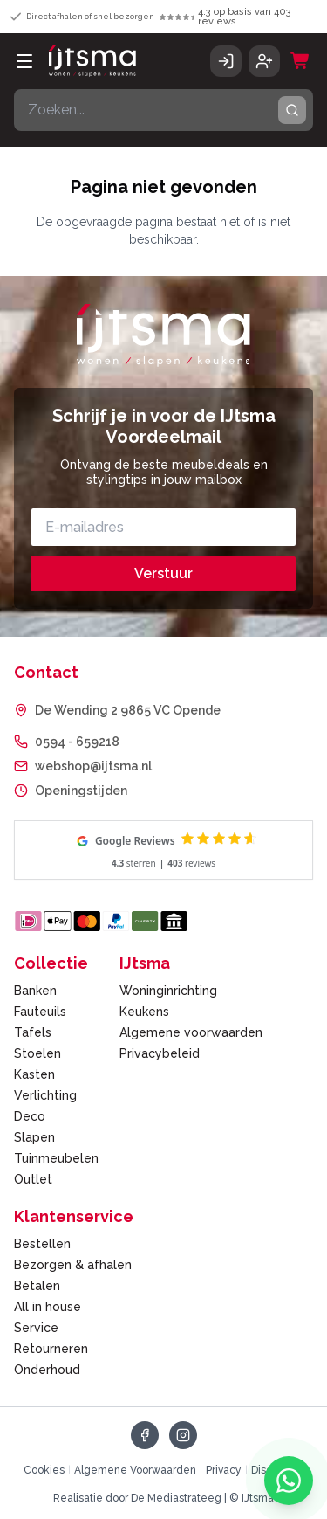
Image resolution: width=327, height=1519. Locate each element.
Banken (35, 991)
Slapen (34, 1137)
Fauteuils (40, 1011)
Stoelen (37, 1053)
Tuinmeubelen (56, 1158)
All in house (47, 1307)
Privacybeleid (159, 1053)
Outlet (33, 1179)
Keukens (144, 1011)
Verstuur (163, 573)
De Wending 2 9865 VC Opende (128, 710)
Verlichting (45, 1095)
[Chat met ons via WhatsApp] (288, 1480)
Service (36, 1328)
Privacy (224, 1470)
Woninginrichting (168, 991)
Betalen (37, 1286)
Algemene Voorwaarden (135, 1470)
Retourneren (51, 1349)
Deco (29, 1116)
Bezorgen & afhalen (73, 1265)
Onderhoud (47, 1370)
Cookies (44, 1470)
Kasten (34, 1074)
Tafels (32, 1032)
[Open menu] (24, 61)
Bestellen (42, 1244)
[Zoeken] (292, 110)
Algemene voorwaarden (190, 1032)
